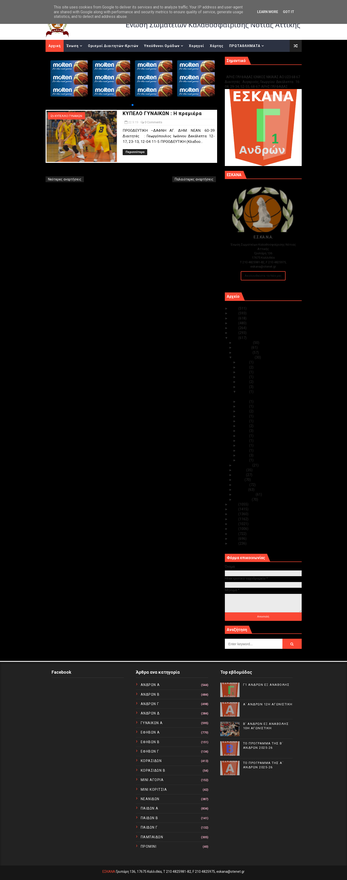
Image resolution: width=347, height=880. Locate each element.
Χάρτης (216, 46)
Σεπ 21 (243, 401)
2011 (234, 538)
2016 (234, 514)
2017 (234, 509)
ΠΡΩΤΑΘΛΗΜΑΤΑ (244, 46)
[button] (132, 105)
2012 (234, 534)
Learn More (267, 12)
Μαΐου (239, 480)
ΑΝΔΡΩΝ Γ (150, 704)
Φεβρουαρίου (245, 494)
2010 (234, 543)
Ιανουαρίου (243, 499)
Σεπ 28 (243, 372)
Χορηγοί (196, 46)
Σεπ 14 (243, 431)
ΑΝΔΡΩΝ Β (150, 694)
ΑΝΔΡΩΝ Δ (150, 713)
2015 (234, 519)
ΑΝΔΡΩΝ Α (150, 685)
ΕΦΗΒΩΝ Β (150, 742)
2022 (234, 323)
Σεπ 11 (243, 441)
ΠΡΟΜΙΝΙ (149, 846)
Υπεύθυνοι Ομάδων (162, 46)
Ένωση (73, 46)
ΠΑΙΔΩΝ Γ (149, 827)
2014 (234, 524)
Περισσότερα (135, 152)
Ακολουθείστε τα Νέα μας (263, 275)
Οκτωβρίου (243, 352)
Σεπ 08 (243, 455)
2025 (234, 308)
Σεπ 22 (243, 392)
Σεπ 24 (243, 387)
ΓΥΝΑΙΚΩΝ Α (152, 723)
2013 (234, 529)
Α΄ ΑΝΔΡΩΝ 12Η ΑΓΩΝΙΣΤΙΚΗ (268, 704)
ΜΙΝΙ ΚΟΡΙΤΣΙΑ (154, 789)
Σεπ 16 (243, 426)
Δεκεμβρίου (243, 343)
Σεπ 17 (243, 421)
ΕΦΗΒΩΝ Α (150, 732)
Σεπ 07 (243, 460)
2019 (234, 338)
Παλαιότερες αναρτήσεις (194, 179)
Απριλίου (241, 485)
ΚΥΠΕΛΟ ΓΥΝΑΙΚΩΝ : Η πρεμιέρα (162, 113)
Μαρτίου (241, 490)
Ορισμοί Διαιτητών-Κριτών (113, 46)
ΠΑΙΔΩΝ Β (149, 818)
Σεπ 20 (243, 406)
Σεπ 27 (243, 377)
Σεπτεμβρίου (244, 357)
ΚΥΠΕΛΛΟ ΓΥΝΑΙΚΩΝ (68, 116)
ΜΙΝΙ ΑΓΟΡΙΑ (152, 780)
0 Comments (153, 122)
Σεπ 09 (243, 450)
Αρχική (54, 46)
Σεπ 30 (243, 362)
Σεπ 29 (243, 367)
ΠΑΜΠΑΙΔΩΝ (152, 837)
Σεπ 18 (243, 416)
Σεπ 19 (243, 411)
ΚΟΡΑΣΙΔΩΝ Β (153, 770)
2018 (234, 504)
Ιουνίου (240, 475)
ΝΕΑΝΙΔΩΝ (150, 799)
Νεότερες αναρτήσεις (64, 179)
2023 (234, 318)
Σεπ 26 (243, 382)
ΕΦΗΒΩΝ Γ (150, 751)
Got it (288, 12)
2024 (234, 313)
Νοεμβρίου (242, 347)
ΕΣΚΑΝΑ (108, 871)
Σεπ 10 (243, 445)
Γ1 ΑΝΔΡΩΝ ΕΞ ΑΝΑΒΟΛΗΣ (249, 71)
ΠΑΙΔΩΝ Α (150, 808)
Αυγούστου (243, 465)
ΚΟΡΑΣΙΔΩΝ (151, 761)
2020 (234, 333)
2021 (234, 328)
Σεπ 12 (243, 436)
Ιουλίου (240, 470)
